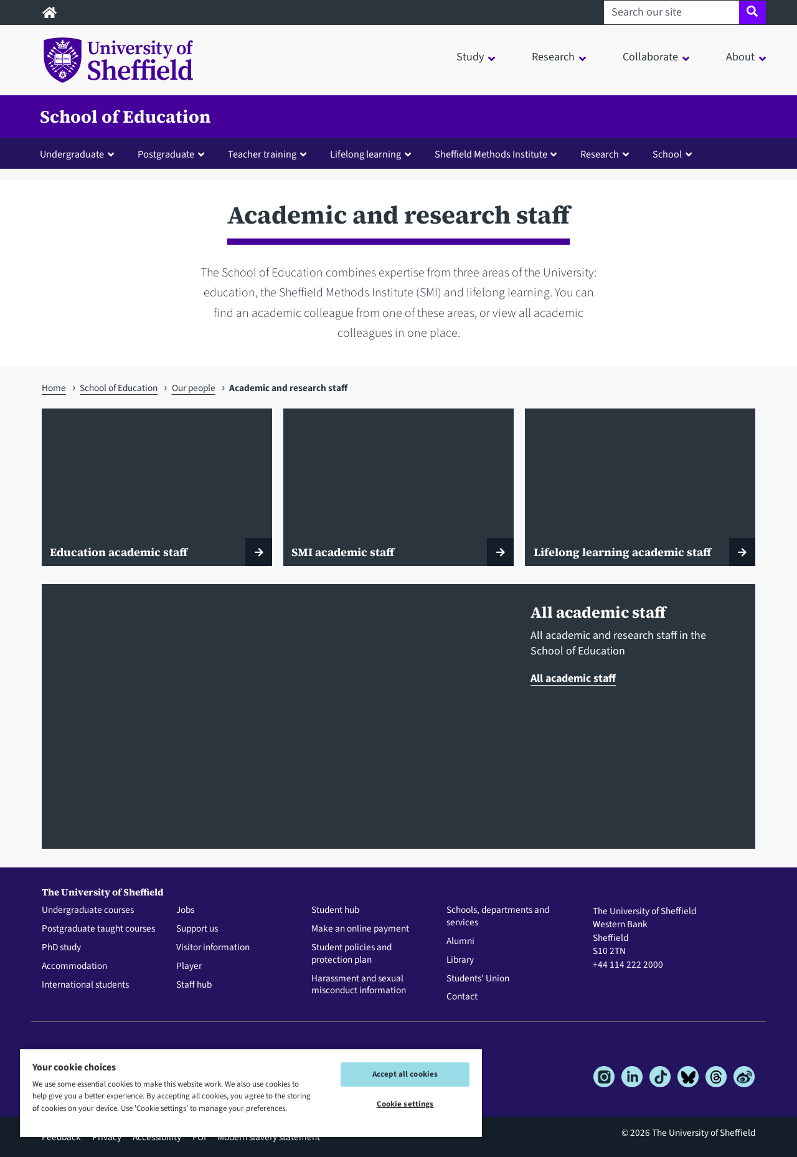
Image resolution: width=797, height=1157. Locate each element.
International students (85, 985)
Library (460, 960)
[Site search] (752, 12)
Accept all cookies (405, 1074)
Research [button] (553, 57)
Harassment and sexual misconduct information (358, 985)
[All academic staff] (277, 716)
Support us (197, 929)
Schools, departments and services (497, 916)
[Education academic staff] (157, 487)
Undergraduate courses (88, 910)
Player (189, 966)
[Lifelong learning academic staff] (640, 487)
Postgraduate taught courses (98, 929)
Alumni (460, 941)
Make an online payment (360, 929)
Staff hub (194, 985)
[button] (80, 154)
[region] (251, 1092)
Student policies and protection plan (351, 954)
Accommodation (74, 966)
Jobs (185, 910)
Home (54, 388)
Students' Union (477, 979)
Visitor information (213, 948)
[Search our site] (671, 12)
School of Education (125, 116)
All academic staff (573, 678)
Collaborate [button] (650, 57)
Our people (193, 388)
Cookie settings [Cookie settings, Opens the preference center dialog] (405, 1104)
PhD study (61, 948)
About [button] (740, 57)
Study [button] (470, 57)
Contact (462, 997)
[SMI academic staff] (398, 487)
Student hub (335, 910)
